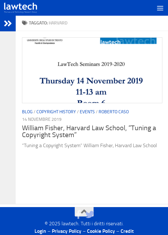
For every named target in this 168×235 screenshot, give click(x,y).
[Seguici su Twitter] (89, 214)
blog (27, 112)
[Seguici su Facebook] (78, 214)
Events (87, 112)
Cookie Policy (101, 231)
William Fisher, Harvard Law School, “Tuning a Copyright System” (89, 131)
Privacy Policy (66, 231)
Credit (127, 231)
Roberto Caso (114, 112)
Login (40, 231)
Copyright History (56, 112)
